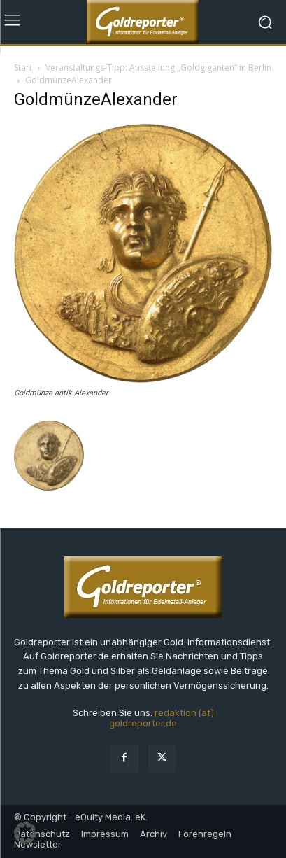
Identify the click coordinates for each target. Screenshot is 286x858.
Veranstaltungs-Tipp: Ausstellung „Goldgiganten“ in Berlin (158, 67)
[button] (25, 833)
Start (23, 67)
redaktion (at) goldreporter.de (161, 718)
